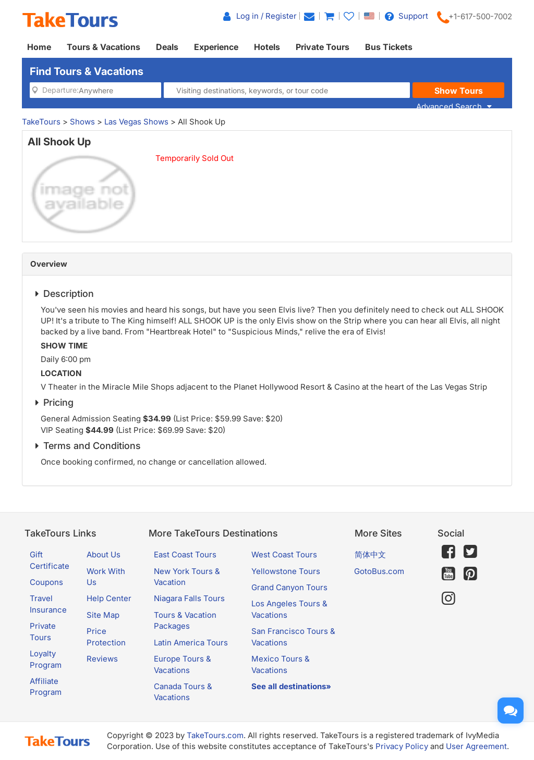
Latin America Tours (191, 642)
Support (405, 16)
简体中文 (370, 554)
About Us (103, 554)
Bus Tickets (388, 47)
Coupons (46, 582)
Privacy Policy (401, 746)
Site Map (103, 615)
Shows (82, 122)
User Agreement (476, 746)
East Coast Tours (185, 554)
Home (39, 47)
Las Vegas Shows (136, 122)
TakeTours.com (215, 735)
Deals (167, 47)
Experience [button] (216, 47)
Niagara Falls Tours (189, 598)
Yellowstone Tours (285, 571)
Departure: (54, 89)
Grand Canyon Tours (289, 587)
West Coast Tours (284, 554)
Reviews (102, 659)
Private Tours (322, 47)
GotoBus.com (379, 571)
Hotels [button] (267, 47)
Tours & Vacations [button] (103, 47)
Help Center (109, 598)
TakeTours (41, 122)
